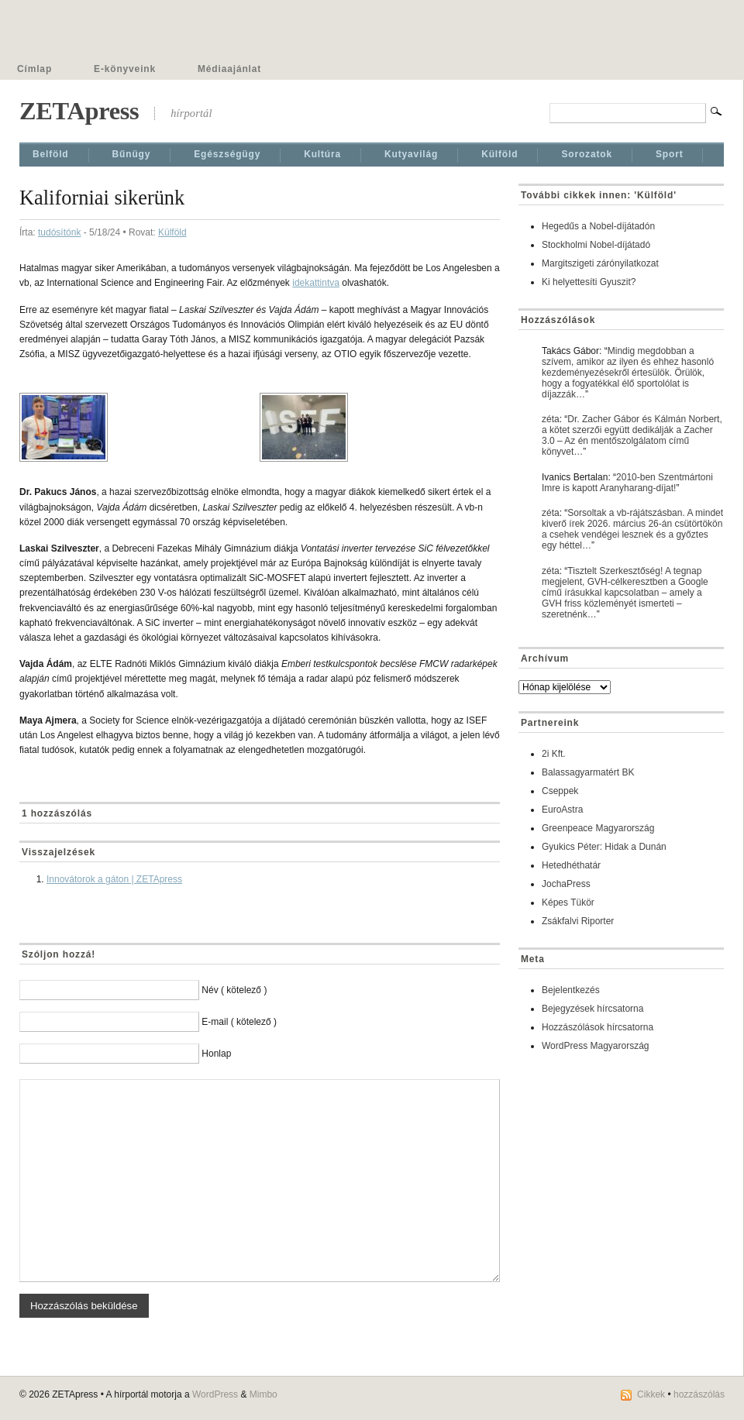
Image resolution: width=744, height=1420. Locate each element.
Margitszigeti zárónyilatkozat (600, 263)
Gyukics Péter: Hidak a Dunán (604, 846)
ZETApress (79, 111)
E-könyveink (125, 69)
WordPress (215, 1394)
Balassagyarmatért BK (588, 772)
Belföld (51, 154)
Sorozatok (586, 154)
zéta (551, 419)
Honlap (216, 1053)
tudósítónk (59, 232)
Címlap (34, 69)
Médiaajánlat (229, 69)
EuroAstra (562, 809)
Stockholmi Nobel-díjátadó (596, 244)
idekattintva (315, 282)
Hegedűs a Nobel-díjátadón (598, 226)
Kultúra (322, 154)
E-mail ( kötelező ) (239, 1021)
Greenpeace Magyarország (598, 828)
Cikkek (651, 1394)
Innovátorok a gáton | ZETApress (114, 879)
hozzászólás (699, 1394)
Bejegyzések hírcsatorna (592, 1008)
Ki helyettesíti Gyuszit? (589, 282)
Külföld (499, 154)
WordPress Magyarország (595, 1045)
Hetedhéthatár (571, 865)
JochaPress (566, 883)
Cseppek (560, 791)
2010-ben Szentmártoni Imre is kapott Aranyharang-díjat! (627, 482)
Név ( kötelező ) (234, 990)
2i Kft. (554, 753)
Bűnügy (131, 154)
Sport (670, 154)
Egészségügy (227, 154)
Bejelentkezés (571, 990)
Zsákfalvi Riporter (578, 921)
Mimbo (263, 1394)
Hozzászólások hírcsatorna (597, 1027)
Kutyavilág (411, 154)
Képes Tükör (568, 902)
